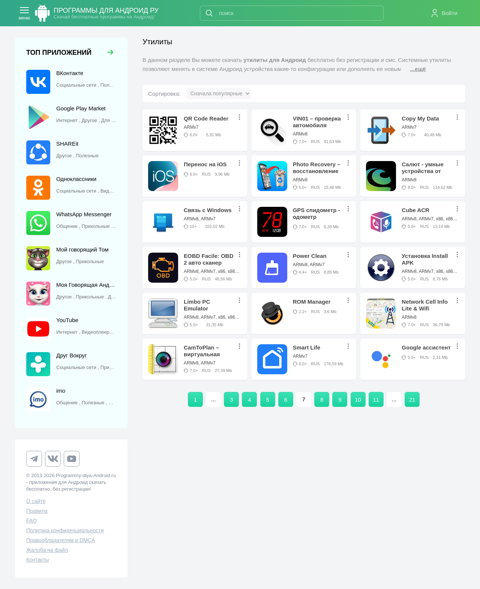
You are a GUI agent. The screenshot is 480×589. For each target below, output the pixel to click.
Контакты (37, 560)
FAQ (31, 521)
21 (412, 399)
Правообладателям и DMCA (60, 540)
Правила (37, 511)
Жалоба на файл (47, 550)
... (241, 117)
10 (358, 399)
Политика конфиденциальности (65, 530)
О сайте (35, 501)
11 (376, 399)
